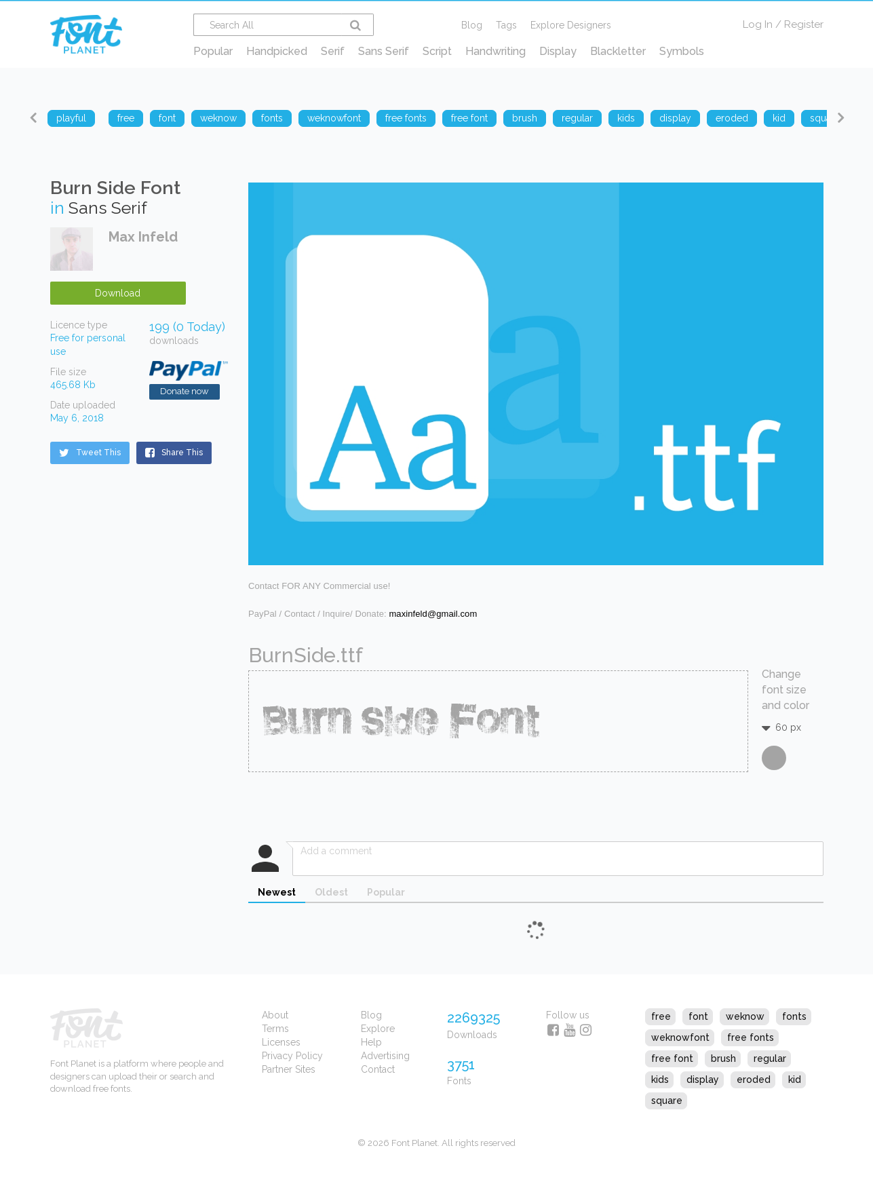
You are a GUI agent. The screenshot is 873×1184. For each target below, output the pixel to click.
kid (794, 1079)
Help (371, 1042)
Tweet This (90, 452)
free (661, 1016)
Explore (378, 1028)
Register (803, 24)
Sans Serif (383, 51)
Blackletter (618, 51)
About (275, 1015)
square (666, 1100)
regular (770, 1058)
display (702, 1079)
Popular (213, 51)
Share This (174, 452)
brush (723, 1058)
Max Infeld (143, 237)
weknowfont (680, 1037)
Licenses (281, 1042)
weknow (745, 1016)
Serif (333, 51)
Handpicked (276, 51)
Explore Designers (570, 25)
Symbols (681, 51)
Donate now (184, 391)
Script (437, 51)
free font (672, 1058)
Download (117, 293)
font (698, 1016)
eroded (754, 1079)
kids (660, 1079)
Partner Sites (288, 1069)
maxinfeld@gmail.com (433, 614)
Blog (471, 25)
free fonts (750, 1037)
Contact (378, 1069)
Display (558, 51)
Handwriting (495, 51)
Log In (758, 24)
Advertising (385, 1055)
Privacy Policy (292, 1055)
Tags (506, 25)
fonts (794, 1016)
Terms (275, 1028)
